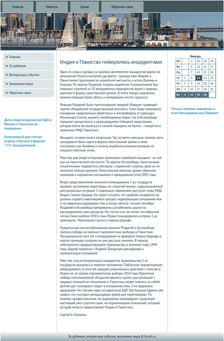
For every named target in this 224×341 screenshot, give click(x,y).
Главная (17, 7)
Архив (84, 7)
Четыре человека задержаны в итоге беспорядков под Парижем (194, 111)
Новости (52, 7)
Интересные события (24, 75)
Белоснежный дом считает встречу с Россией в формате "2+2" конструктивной (24, 141)
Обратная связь (122, 7)
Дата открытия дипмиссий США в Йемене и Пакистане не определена (27, 124)
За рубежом (17, 66)
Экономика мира (21, 84)
